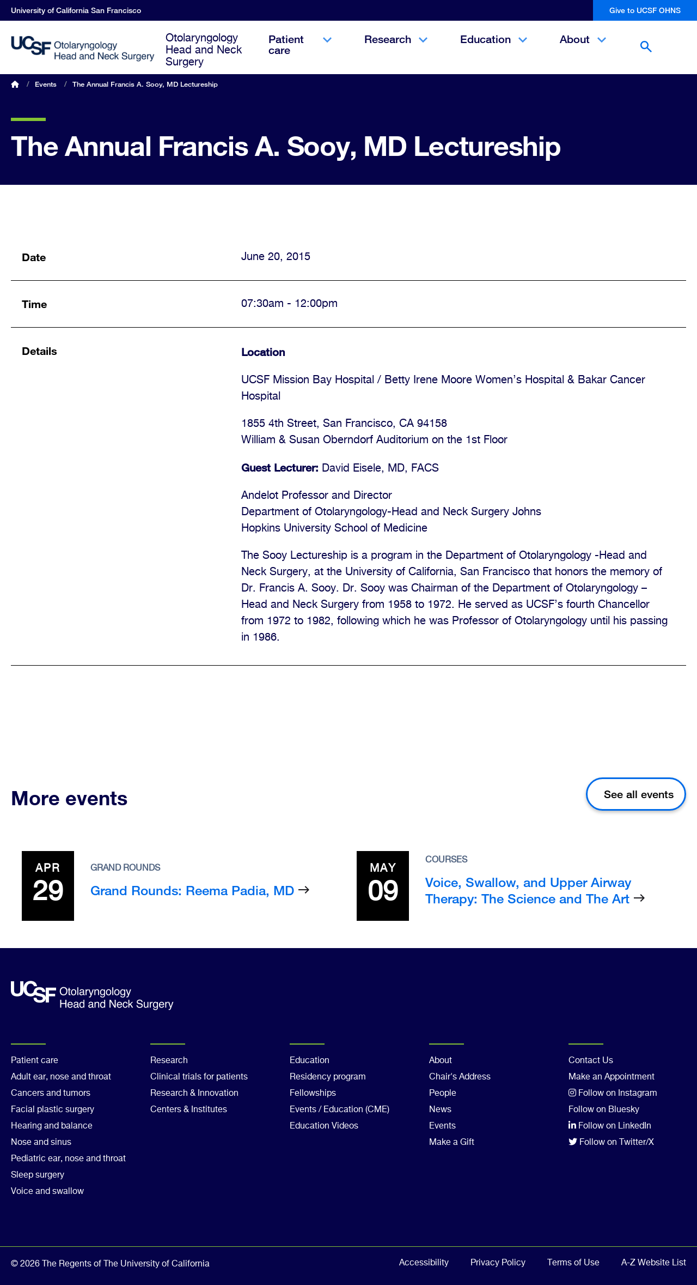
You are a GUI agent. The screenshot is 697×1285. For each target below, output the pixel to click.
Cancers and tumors (50, 1093)
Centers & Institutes (188, 1110)
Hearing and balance (52, 1126)
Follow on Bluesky (603, 1110)
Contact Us (590, 1061)
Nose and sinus (41, 1142)
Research (395, 48)
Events (46, 84)
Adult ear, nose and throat (61, 1077)
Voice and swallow (47, 1191)
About (583, 48)
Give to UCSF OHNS (645, 10)
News (440, 1110)
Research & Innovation (194, 1093)
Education (493, 48)
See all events (639, 794)
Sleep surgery (37, 1175)
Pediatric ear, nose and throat (68, 1159)
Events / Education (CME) (339, 1110)
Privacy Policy (497, 1263)
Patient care (300, 54)
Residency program (328, 1077)
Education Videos (324, 1126)
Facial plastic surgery (52, 1110)
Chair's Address (460, 1077)
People (442, 1093)
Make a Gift (451, 1142)
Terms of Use (573, 1263)
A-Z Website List (653, 1263)
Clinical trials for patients (199, 1077)
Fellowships (313, 1093)
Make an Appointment (611, 1077)
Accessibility (424, 1263)
